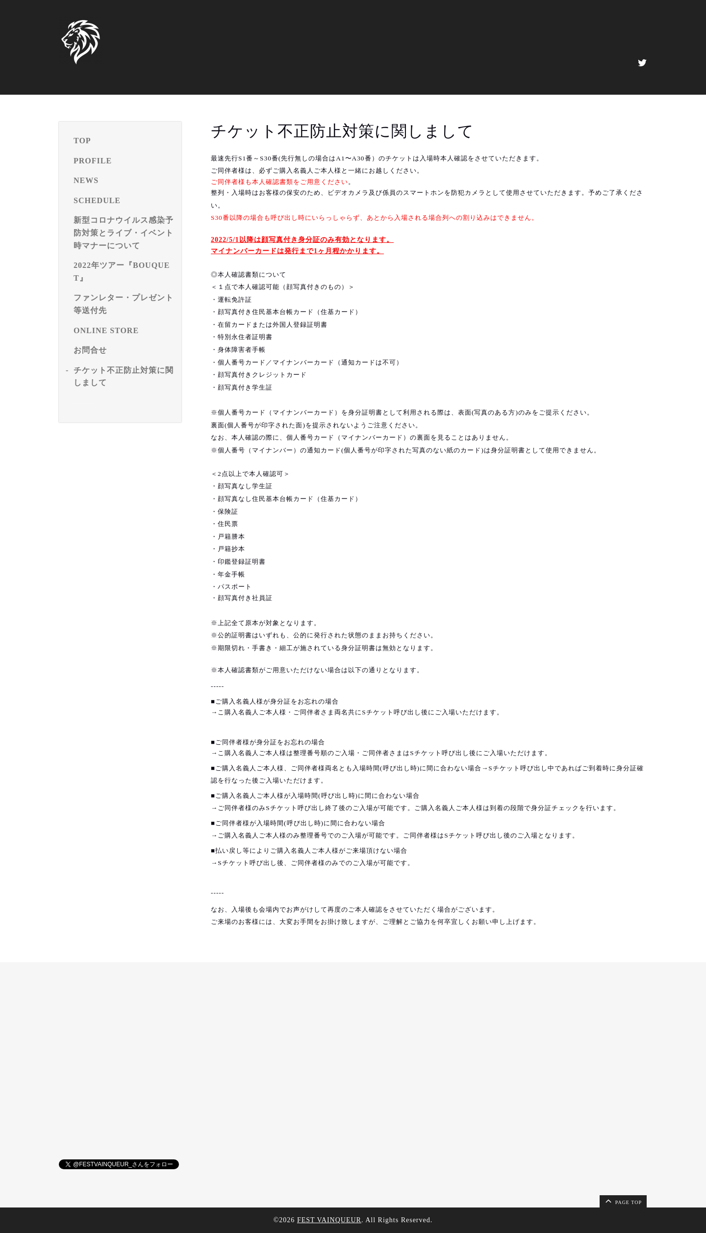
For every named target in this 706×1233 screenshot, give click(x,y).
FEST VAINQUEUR (329, 1220)
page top (623, 1201)
